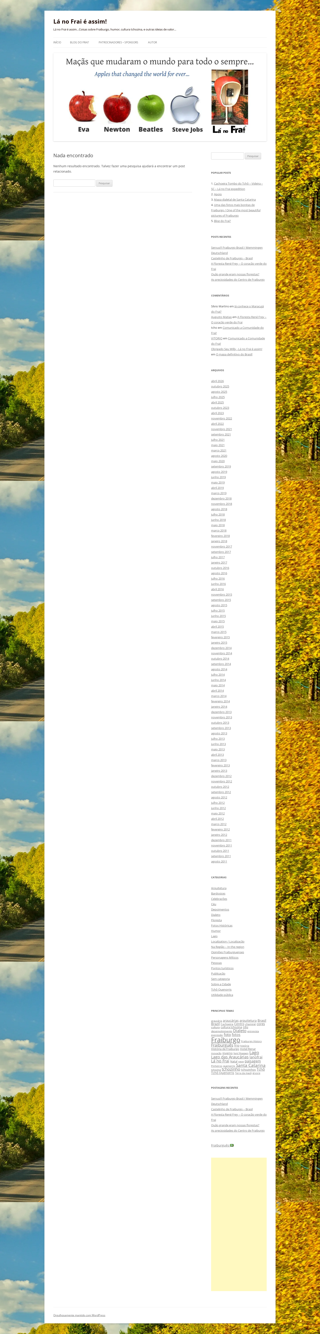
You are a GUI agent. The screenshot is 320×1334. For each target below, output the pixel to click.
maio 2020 (218, 461)
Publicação (218, 973)
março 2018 (218, 530)
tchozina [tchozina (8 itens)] (216, 1069)
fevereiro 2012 (220, 829)
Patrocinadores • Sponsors (118, 42)
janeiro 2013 (219, 771)
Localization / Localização (227, 941)
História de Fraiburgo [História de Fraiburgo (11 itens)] (225, 1049)
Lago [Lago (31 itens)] (254, 1053)
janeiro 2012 (219, 835)
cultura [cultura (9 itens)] (215, 1027)
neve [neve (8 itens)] (241, 1061)
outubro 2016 (220, 568)
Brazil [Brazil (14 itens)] (215, 1024)
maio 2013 (218, 749)
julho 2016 (218, 578)
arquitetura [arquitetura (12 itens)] (248, 1020)
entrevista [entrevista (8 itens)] (253, 1031)
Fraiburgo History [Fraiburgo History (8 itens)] (251, 1041)
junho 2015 (218, 616)
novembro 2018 (221, 504)
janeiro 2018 (219, 541)
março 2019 (218, 493)
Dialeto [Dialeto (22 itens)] (239, 1030)
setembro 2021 (221, 434)
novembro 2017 (221, 546)
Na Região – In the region (227, 947)
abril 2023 (217, 413)
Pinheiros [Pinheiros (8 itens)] (216, 1066)
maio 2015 (218, 621)
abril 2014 (217, 691)
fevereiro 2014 (220, 701)
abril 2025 (217, 402)
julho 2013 (218, 739)
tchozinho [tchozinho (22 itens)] (231, 1069)
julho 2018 (218, 514)
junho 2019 (218, 477)
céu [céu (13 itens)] (245, 1027)
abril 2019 (217, 488)
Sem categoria (220, 979)
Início (57, 42)
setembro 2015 (221, 600)
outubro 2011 (220, 851)
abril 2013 (217, 755)
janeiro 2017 (219, 562)
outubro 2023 (220, 408)
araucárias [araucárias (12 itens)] (231, 1020)
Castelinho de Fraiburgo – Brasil (232, 258)
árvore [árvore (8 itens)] (256, 1073)
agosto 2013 (219, 733)
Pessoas (216, 963)
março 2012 (218, 824)
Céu (213, 904)
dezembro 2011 (221, 840)
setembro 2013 (221, 728)
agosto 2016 (219, 573)
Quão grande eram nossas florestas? (235, 274)
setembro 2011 (221, 856)
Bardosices (218, 893)
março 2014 (218, 696)
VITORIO (216, 338)
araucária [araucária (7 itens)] (216, 1020)
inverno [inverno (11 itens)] (227, 1053)
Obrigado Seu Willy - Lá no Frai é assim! (236, 349)
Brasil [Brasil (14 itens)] (262, 1020)
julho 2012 (218, 803)
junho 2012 (218, 808)
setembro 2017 (221, 552)
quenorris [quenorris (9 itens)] (229, 1066)
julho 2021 (218, 440)
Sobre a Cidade (221, 984)
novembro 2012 (221, 781)
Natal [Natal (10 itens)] (233, 1061)
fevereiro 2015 (220, 637)
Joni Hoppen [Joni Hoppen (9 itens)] (241, 1053)
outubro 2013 (220, 723)
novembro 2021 (221, 429)
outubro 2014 (220, 659)
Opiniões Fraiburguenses (227, 952)
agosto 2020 (219, 456)
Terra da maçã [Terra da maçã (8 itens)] (243, 1073)
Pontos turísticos (222, 968)
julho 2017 (218, 557)
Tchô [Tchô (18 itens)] (261, 1069)
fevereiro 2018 (220, 536)
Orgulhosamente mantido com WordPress (79, 1315)
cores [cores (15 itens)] (261, 1024)
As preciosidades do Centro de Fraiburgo (238, 280)
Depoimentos (220, 909)
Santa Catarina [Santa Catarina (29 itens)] (251, 1065)
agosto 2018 (219, 509)
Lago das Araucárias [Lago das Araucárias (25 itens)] (230, 1057)
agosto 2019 (219, 472)
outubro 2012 (220, 787)
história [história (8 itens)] (244, 1045)
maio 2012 (218, 813)
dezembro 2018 (221, 498)
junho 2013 (218, 744)
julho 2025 (218, 397)
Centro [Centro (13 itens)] (239, 1024)
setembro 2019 (221, 466)
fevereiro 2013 (220, 765)
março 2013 (218, 760)
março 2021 (218, 450)
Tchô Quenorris (221, 989)
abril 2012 (217, 819)
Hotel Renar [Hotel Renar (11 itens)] (248, 1049)
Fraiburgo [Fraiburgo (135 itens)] (225, 1039)
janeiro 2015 (219, 643)
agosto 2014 (219, 669)
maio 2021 (218, 445)
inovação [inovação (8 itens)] (216, 1053)
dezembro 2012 (221, 776)
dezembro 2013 (221, 712)
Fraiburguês (222, 1145)
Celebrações (219, 899)
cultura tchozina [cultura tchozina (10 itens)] (231, 1027)
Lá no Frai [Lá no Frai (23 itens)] (220, 1061)
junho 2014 (218, 680)
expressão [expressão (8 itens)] (217, 1035)
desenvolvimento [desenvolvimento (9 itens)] (221, 1031)
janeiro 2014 (219, 707)
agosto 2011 (219, 861)
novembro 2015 (221, 594)
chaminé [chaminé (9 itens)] (250, 1024)
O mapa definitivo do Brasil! (234, 354)
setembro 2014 (221, 664)
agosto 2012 (219, 797)
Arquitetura (218, 888)
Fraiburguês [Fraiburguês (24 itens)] (222, 1045)
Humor (216, 931)
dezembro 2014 (221, 648)
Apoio (218, 194)
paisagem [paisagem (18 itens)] (253, 1061)
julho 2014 (218, 675)
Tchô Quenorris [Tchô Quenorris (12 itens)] (222, 1073)
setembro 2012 (221, 792)
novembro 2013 (221, 717)
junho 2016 (218, 584)
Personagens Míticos (224, 957)
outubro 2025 (220, 386)
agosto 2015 (219, 605)
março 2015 (218, 632)
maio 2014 (218, 685)
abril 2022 (217, 424)
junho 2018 (218, 520)
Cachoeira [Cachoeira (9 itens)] (227, 1024)
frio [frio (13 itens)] (236, 1045)
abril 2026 (217, 381)
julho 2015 (218, 611)
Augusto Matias (221, 317)
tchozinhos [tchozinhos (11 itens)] (248, 1070)
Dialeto (215, 915)
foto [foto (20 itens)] (227, 1034)
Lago (214, 936)
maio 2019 (218, 482)
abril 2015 (217, 627)
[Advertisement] (239, 1224)
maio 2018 (218, 525)
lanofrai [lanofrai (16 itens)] (256, 1057)
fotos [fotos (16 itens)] (236, 1034)
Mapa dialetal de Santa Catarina (235, 199)
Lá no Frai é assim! (80, 21)
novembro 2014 (221, 653)
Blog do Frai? (79, 42)
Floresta (216, 920)
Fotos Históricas (221, 925)
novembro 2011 (221, 845)
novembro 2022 (221, 418)
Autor (152, 42)
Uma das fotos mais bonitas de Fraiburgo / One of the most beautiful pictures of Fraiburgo (235, 210)
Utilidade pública (222, 995)
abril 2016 (217, 589)
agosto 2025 (219, 392)
